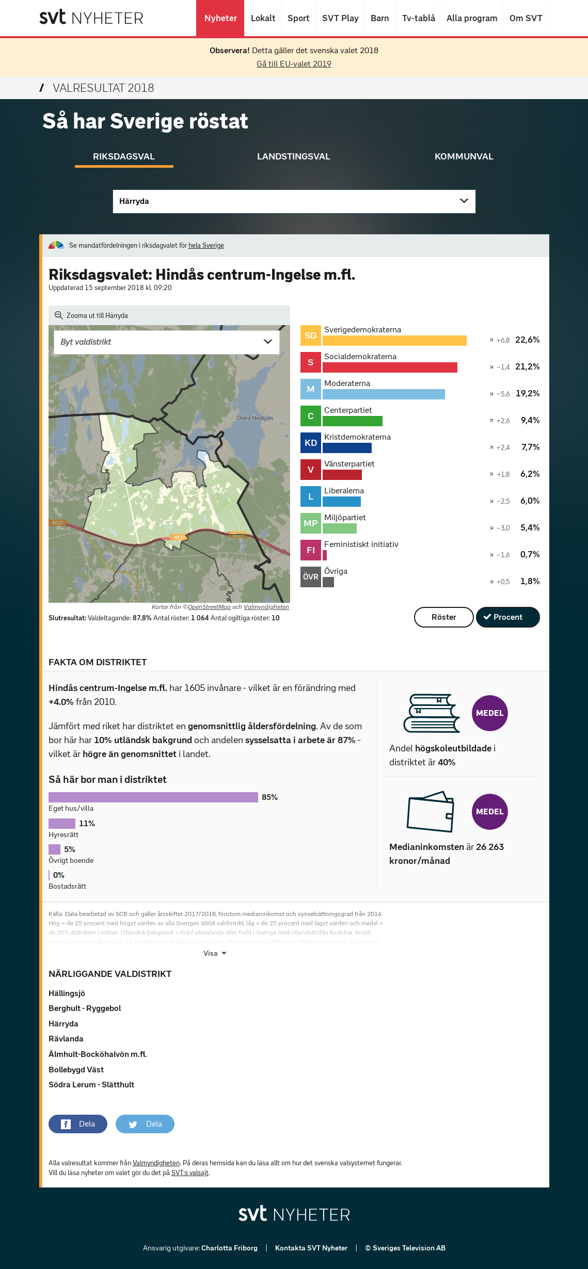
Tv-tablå (418, 18)
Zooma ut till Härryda (92, 315)
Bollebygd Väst (76, 1069)
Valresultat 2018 (96, 88)
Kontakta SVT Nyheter (312, 1248)
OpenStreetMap (209, 607)
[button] (78, 1124)
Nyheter (220, 18)
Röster (444, 617)
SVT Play (340, 18)
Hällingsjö (67, 993)
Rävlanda (66, 1038)
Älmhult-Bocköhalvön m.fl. (98, 1054)
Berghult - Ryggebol (85, 1008)
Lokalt (263, 18)
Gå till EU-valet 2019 (294, 64)
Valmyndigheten (266, 607)
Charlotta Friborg (230, 1248)
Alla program (472, 18)
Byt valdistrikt (85, 342)
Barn (380, 18)
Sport (298, 18)
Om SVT (526, 18)
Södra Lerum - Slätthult (91, 1084)
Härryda (134, 201)
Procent (508, 617)
